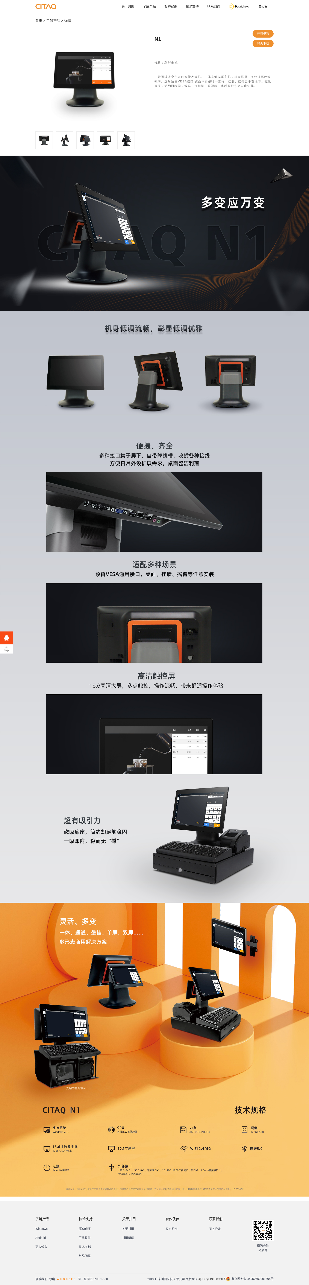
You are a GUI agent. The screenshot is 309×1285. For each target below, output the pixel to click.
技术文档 (85, 1247)
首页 (38, 21)
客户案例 (170, 6)
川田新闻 (128, 1237)
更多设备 (41, 1247)
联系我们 (213, 6)
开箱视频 (263, 33)
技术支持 (192, 6)
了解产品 (149, 6)
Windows (41, 1228)
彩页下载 (263, 43)
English (264, 6)
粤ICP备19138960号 (212, 1279)
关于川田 (127, 6)
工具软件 (85, 1237)
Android (40, 1237)
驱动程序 (85, 1228)
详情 (67, 21)
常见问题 (85, 1256)
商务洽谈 (215, 1228)
